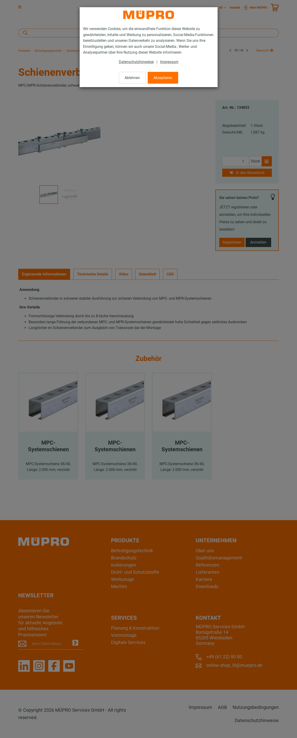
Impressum (169, 62)
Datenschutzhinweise (136, 62)
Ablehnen (132, 78)
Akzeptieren (162, 78)
